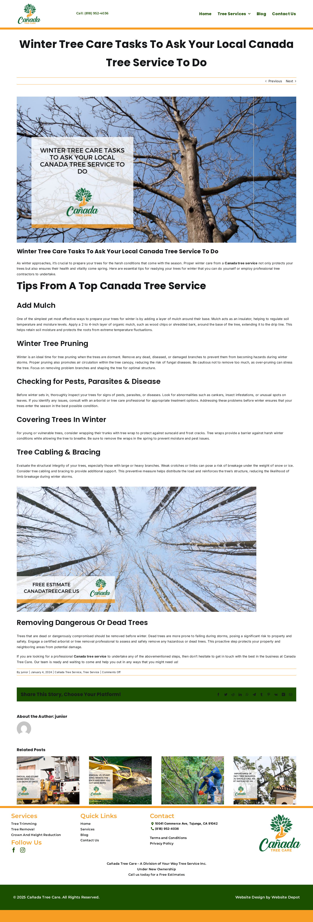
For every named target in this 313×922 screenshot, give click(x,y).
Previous (275, 81)
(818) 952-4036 (167, 829)
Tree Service (91, 672)
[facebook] (13, 850)
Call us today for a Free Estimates (156, 874)
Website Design (250, 897)
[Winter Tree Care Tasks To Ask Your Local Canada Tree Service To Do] (156, 170)
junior (24, 672)
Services (87, 829)
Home (85, 824)
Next (289, 81)
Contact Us (89, 840)
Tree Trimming (24, 824)
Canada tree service (241, 263)
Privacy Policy (161, 843)
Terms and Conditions (168, 838)
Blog (84, 835)
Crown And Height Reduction (36, 835)
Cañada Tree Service (68, 672)
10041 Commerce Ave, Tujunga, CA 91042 (186, 823)
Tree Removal (23, 829)
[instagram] (22, 850)
